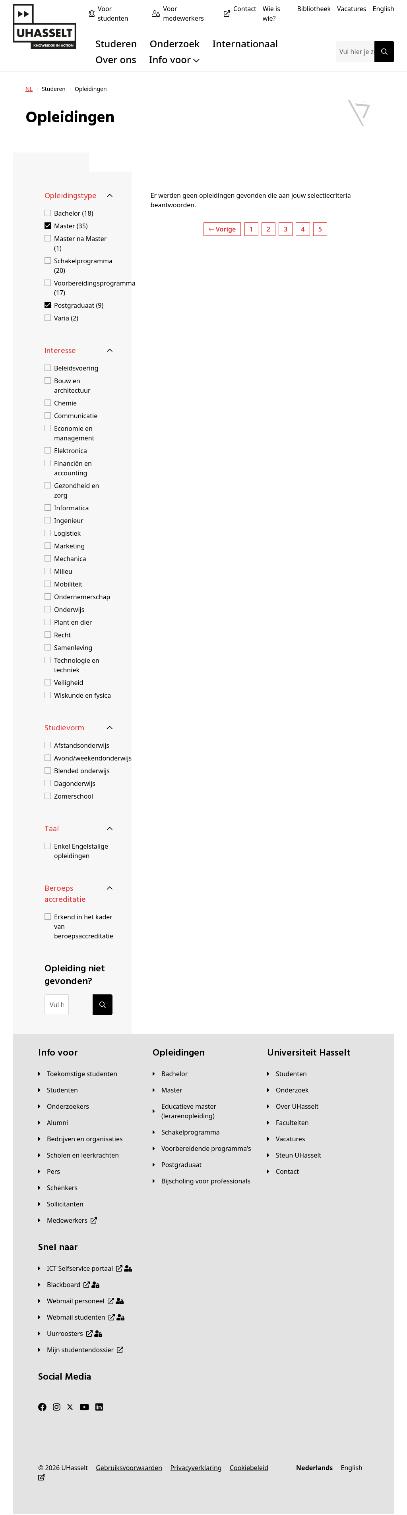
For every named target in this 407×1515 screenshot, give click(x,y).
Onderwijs (69, 609)
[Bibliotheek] (314, 9)
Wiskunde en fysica (82, 695)
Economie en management (74, 433)
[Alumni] (53, 1122)
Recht (62, 635)
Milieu (63, 571)
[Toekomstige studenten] (77, 1074)
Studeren (116, 43)
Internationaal (245, 43)
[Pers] (49, 1171)
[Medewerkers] (67, 1220)
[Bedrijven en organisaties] (80, 1139)
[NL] (29, 89)
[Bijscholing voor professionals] (201, 1181)
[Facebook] (42, 1407)
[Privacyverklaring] (195, 1468)
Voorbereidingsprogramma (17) (95, 288)
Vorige (222, 229)
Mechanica (70, 558)
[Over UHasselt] (292, 1106)
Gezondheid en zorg (76, 490)
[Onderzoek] (288, 1090)
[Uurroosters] (70, 1333)
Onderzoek (175, 43)
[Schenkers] (58, 1188)
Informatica (71, 508)
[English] (383, 9)
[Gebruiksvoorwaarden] (129, 1468)
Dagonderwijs (74, 783)
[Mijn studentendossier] (80, 1350)
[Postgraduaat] (177, 1165)
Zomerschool (73, 796)
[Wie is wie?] (277, 13)
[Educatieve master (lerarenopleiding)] (203, 1111)
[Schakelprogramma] (186, 1132)
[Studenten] (58, 1090)
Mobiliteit (68, 584)
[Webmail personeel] (81, 1301)
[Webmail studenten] (81, 1317)
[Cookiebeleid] (249, 1468)
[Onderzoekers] (63, 1106)
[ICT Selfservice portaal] (85, 1268)
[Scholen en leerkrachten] (78, 1155)
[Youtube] (84, 1407)
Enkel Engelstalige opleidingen (81, 851)
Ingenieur (68, 520)
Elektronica (70, 450)
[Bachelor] (170, 1074)
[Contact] (244, 9)
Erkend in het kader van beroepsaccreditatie (83, 926)
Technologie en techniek (76, 665)
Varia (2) (66, 318)
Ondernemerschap (82, 596)
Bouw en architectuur (72, 385)
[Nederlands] (314, 1468)
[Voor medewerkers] (198, 13)
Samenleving (73, 647)
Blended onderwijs (82, 770)
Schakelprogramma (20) (83, 266)
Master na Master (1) (80, 243)
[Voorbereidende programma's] (202, 1148)
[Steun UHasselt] (294, 1155)
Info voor (174, 59)
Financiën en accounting (73, 468)
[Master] (167, 1090)
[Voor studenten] (121, 13)
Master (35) (71, 226)
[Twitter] (70, 1407)
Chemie (65, 403)
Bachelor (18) (73, 213)
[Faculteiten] (288, 1122)
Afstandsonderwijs (81, 745)
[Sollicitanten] (60, 1204)
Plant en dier (73, 622)
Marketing (69, 546)
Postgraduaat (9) (78, 305)
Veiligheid (68, 682)
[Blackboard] (68, 1284)
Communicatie (75, 415)
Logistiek (67, 533)
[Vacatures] (351, 9)
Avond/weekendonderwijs (93, 758)
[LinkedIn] (99, 1407)
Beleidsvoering (76, 368)
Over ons (115, 59)
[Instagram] (56, 1407)
